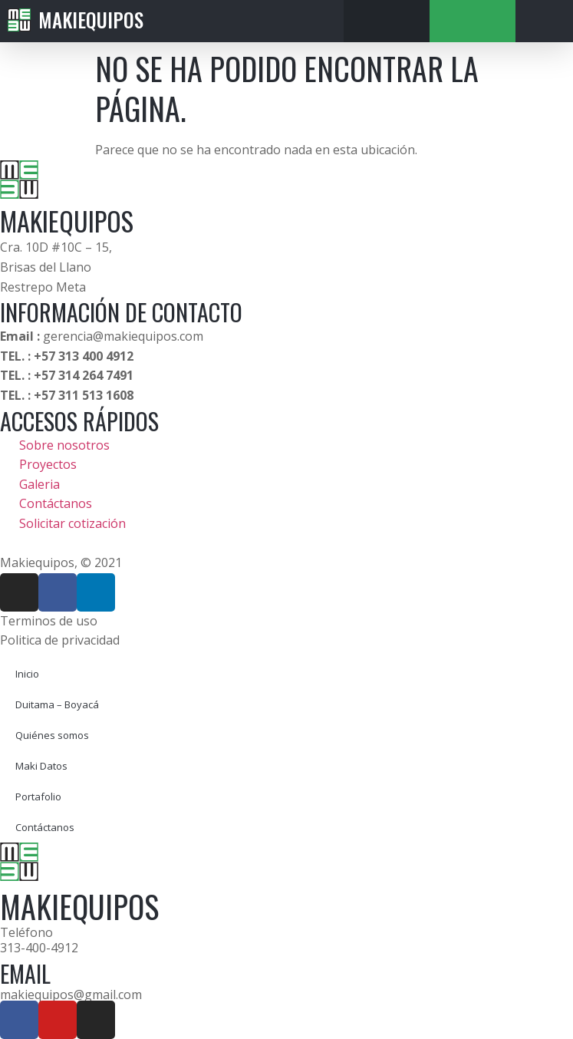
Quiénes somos (52, 735)
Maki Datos (41, 766)
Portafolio (38, 796)
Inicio (27, 674)
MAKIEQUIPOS (66, 220)
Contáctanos (44, 827)
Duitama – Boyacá (57, 704)
